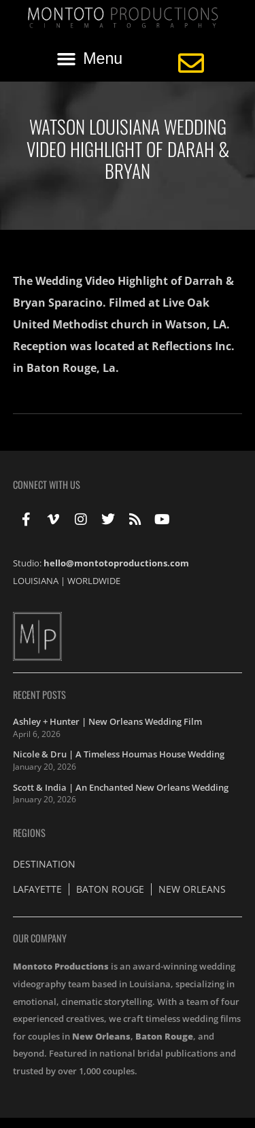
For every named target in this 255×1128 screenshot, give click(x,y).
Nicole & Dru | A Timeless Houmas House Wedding (118, 754)
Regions (29, 832)
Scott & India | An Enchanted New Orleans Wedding (120, 787)
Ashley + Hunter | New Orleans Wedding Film (107, 721)
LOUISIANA (35, 581)
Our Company (40, 938)
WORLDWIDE (93, 581)
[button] (90, 59)
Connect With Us (46, 484)
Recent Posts (39, 694)
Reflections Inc (191, 346)
